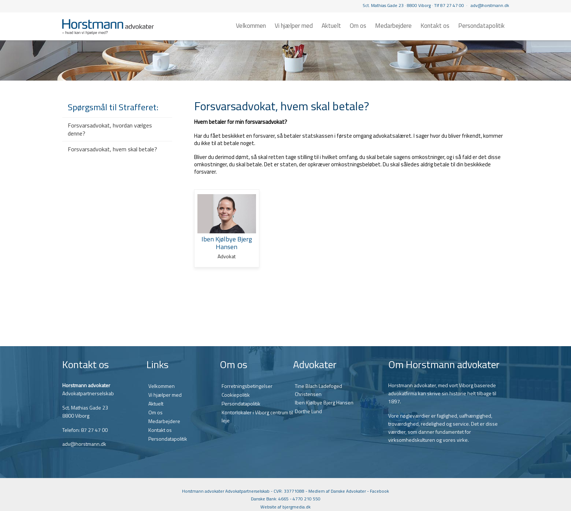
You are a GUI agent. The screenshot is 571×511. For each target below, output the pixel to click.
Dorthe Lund (308, 411)
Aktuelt (331, 25)
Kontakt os (434, 25)
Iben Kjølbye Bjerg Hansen (324, 402)
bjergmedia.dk (296, 506)
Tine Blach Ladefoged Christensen (318, 390)
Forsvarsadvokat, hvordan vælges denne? (110, 129)
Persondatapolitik (481, 25)
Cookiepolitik (236, 395)
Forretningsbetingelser (247, 386)
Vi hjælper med (294, 25)
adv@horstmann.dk (490, 5)
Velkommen (251, 25)
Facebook (379, 491)
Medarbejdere (393, 25)
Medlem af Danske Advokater (337, 491)
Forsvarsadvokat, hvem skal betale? (112, 149)
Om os (358, 25)
